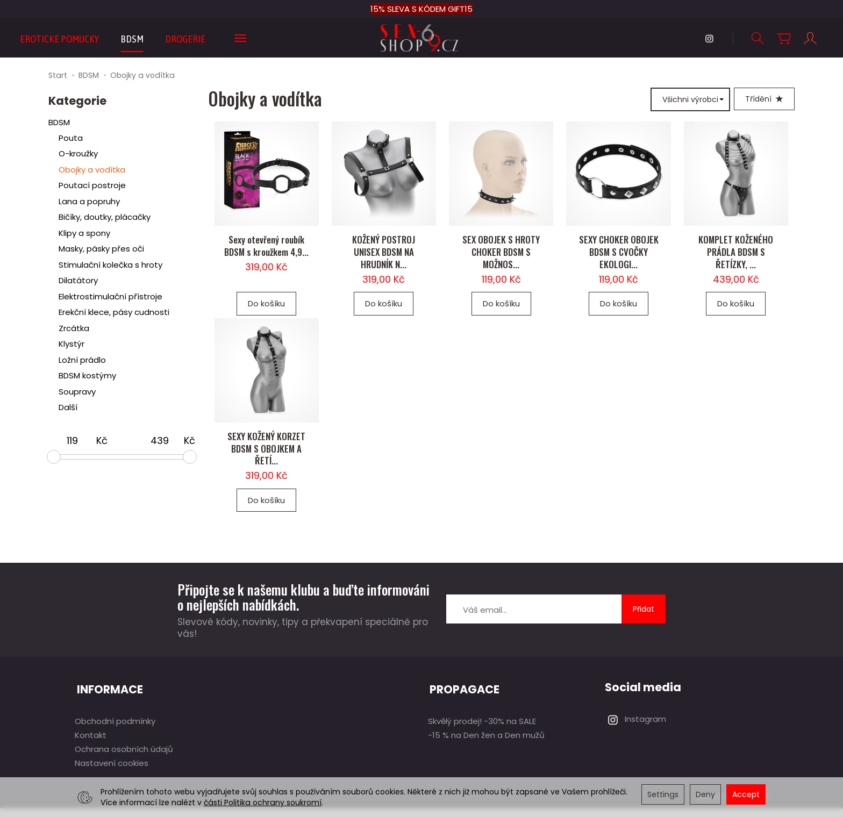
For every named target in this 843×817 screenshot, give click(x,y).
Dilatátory (78, 280)
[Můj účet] (809, 38)
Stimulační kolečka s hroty (110, 265)
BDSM (132, 39)
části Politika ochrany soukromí (263, 802)
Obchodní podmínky (115, 729)
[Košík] (783, 38)
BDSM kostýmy (87, 376)
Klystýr (71, 344)
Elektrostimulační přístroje (110, 297)
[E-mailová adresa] (533, 622)
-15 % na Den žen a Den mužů (486, 743)
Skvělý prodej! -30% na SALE (482, 729)
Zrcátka (74, 328)
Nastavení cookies (111, 771)
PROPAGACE (463, 700)
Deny (705, 794)
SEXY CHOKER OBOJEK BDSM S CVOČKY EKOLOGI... (619, 259)
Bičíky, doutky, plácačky (105, 217)
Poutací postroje (92, 185)
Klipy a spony (84, 233)
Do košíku (266, 310)
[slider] (54, 457)
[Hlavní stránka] (422, 38)
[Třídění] (764, 99)
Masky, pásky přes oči (101, 249)
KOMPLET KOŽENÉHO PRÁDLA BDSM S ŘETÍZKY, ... (735, 259)
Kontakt (90, 743)
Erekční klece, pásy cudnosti (114, 312)
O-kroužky (78, 154)
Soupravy (77, 392)
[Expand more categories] (240, 38)
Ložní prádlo (82, 360)
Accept (746, 794)
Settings (662, 794)
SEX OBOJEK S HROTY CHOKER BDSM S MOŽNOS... (501, 259)
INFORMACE (108, 700)
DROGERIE (185, 39)
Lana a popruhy (89, 201)
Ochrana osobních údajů (124, 757)
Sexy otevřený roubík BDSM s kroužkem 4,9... (266, 253)
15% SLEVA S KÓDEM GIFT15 (421, 9)
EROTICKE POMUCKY (59, 39)
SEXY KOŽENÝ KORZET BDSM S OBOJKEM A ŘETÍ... (266, 462)
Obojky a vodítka (92, 170)
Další (68, 407)
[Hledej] (757, 38)
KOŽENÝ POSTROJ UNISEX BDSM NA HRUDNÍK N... (383, 259)
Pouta (71, 138)
